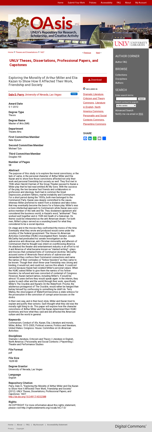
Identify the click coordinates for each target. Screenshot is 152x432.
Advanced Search (124, 110)
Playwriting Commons (94, 124)
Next (98, 53)
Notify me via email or (129, 114)
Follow (74, 94)
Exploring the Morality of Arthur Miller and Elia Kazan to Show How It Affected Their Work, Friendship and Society (43, 81)
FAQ (28, 425)
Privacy (11, 429)
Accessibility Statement (57, 425)
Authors (119, 82)
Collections (121, 74)
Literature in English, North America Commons (94, 107)
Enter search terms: (124, 95)
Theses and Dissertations (27, 52)
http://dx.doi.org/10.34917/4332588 (27, 396)
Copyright (20, 429)
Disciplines (121, 78)
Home (10, 52)
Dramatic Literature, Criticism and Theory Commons (94, 98)
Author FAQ (121, 62)
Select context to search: (126, 102)
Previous (87, 53)
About (19, 425)
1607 (42, 52)
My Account (38, 425)
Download (95, 80)
